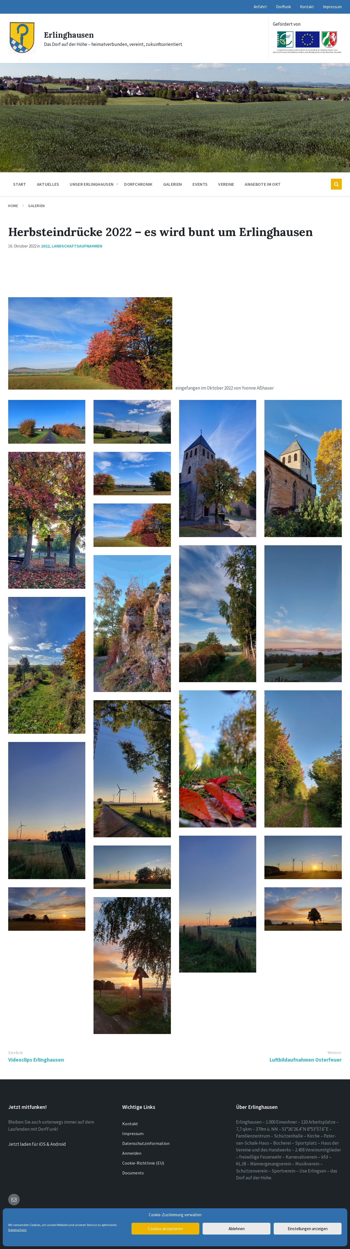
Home (13, 205)
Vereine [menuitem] (226, 184)
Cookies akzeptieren (165, 1228)
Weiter (334, 1052)
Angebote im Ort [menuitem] (263, 184)
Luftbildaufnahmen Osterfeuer (306, 1059)
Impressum (133, 1133)
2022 (45, 246)
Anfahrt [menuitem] (260, 6)
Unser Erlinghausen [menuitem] (91, 184)
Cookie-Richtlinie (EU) (143, 1163)
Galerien (36, 205)
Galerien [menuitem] (172, 184)
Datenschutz (17, 1230)
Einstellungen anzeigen (308, 1228)
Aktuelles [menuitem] (48, 184)
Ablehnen (237, 1228)
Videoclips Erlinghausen (36, 1059)
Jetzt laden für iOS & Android (37, 1144)
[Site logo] (22, 52)
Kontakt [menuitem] (307, 6)
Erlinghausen (70, 35)
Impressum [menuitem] (332, 6)
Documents (133, 1173)
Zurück (15, 1052)
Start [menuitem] (19, 184)
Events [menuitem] (200, 184)
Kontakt (130, 1123)
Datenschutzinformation (146, 1143)
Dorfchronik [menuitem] (138, 184)
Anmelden (131, 1153)
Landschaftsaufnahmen (77, 246)
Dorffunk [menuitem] (283, 6)
